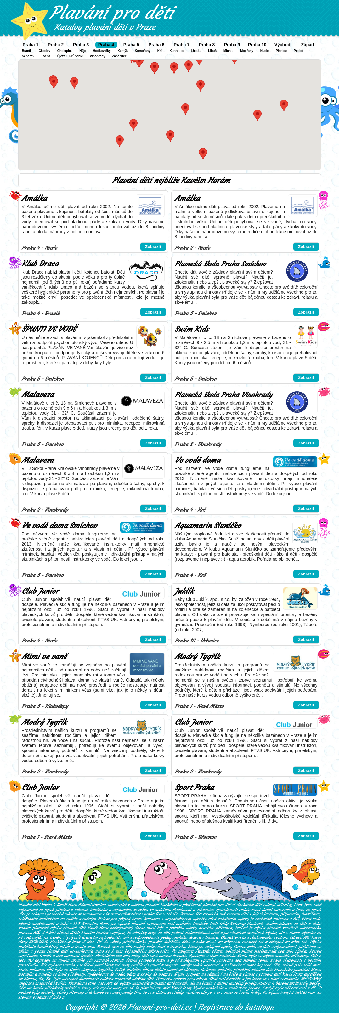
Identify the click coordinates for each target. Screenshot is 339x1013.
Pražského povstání (291, 969)
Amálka (34, 198)
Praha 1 (31, 44)
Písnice (281, 51)
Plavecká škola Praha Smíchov (220, 264)
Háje (82, 51)
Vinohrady (97, 56)
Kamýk (122, 51)
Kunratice (176, 51)
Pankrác (202, 951)
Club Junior (40, 591)
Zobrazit (153, 246)
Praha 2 (56, 44)
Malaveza (38, 394)
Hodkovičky (101, 51)
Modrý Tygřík (197, 656)
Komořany (142, 51)
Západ (307, 44)
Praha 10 (257, 44)
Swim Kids (192, 329)
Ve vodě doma (197, 460)
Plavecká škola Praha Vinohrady (223, 395)
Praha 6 (157, 44)
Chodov (44, 51)
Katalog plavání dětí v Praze (104, 27)
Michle (228, 51)
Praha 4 (106, 44)
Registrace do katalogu (236, 1007)
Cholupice (64, 51)
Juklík (184, 591)
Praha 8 (207, 44)
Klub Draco (40, 264)
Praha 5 (131, 44)
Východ (282, 44)
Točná (45, 56)
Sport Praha (194, 787)
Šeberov (28, 56)
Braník (27, 51)
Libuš (212, 51)
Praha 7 (182, 44)
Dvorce (240, 946)
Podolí (298, 51)
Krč (160, 51)
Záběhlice (119, 56)
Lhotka (196, 51)
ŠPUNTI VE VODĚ (49, 329)
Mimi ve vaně (44, 656)
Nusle (264, 51)
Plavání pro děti (111, 13)
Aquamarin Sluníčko (208, 525)
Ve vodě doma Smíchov (59, 525)
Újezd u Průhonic (70, 56)
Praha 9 (232, 44)
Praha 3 (81, 44)
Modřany (246, 51)
